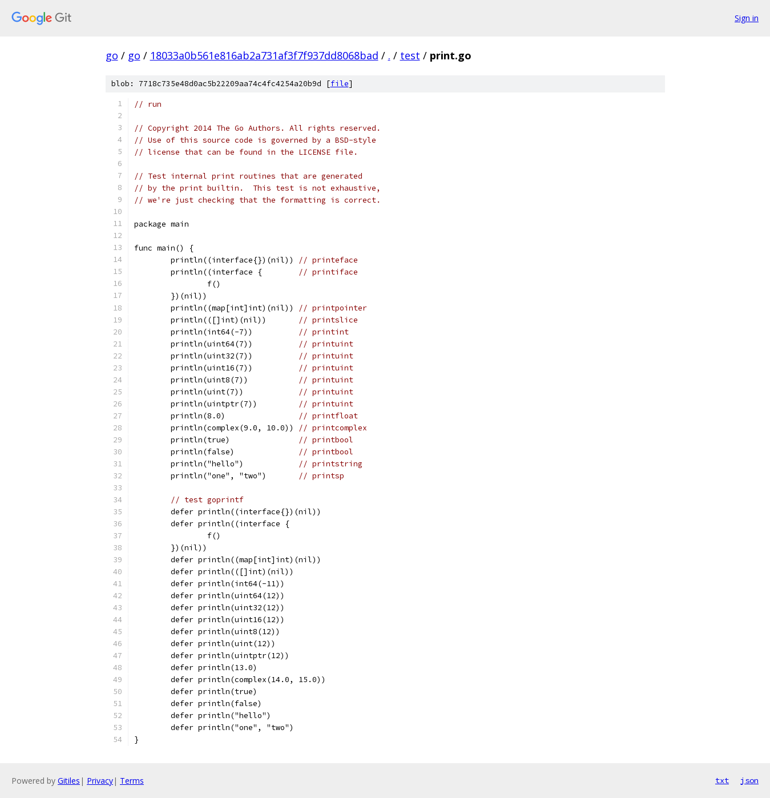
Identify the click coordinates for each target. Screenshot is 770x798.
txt (722, 780)
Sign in (747, 18)
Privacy (100, 780)
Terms (132, 780)
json (749, 780)
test (410, 55)
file (339, 83)
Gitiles (69, 780)
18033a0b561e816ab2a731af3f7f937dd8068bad (264, 55)
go (112, 55)
